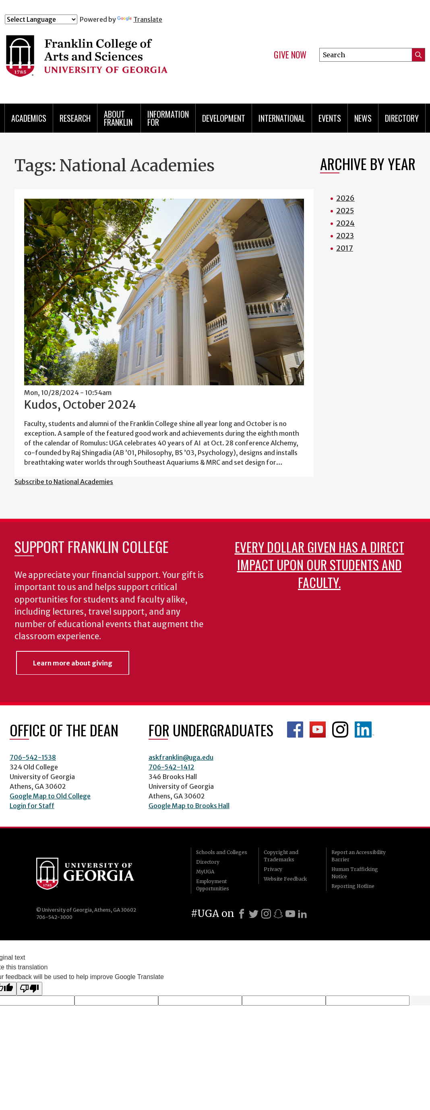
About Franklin (118, 118)
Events (329, 118)
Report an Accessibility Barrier (358, 856)
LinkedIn (364, 729)
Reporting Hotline (352, 886)
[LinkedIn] (302, 914)
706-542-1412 (171, 767)
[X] (253, 914)
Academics (28, 118)
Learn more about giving (72, 663)
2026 (345, 198)
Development (223, 118)
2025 (345, 210)
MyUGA (205, 872)
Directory (402, 118)
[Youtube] (290, 914)
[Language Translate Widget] (41, 19)
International (281, 118)
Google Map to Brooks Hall (189, 806)
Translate (139, 19)
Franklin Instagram (340, 729)
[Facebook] (241, 914)
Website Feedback (285, 879)
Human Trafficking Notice (354, 872)
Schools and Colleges (221, 852)
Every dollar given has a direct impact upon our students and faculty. (319, 564)
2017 (344, 248)
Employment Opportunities (212, 885)
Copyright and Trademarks (281, 856)
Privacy (273, 869)
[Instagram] (266, 914)
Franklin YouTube (318, 729)
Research (75, 118)
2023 (345, 235)
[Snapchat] (278, 914)
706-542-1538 (33, 757)
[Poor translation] (29, 989)
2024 (345, 223)
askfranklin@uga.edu (181, 757)
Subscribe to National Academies (63, 482)
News (363, 118)
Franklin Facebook (295, 729)
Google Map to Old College (50, 796)
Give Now (290, 54)
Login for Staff (32, 806)
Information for (168, 118)
